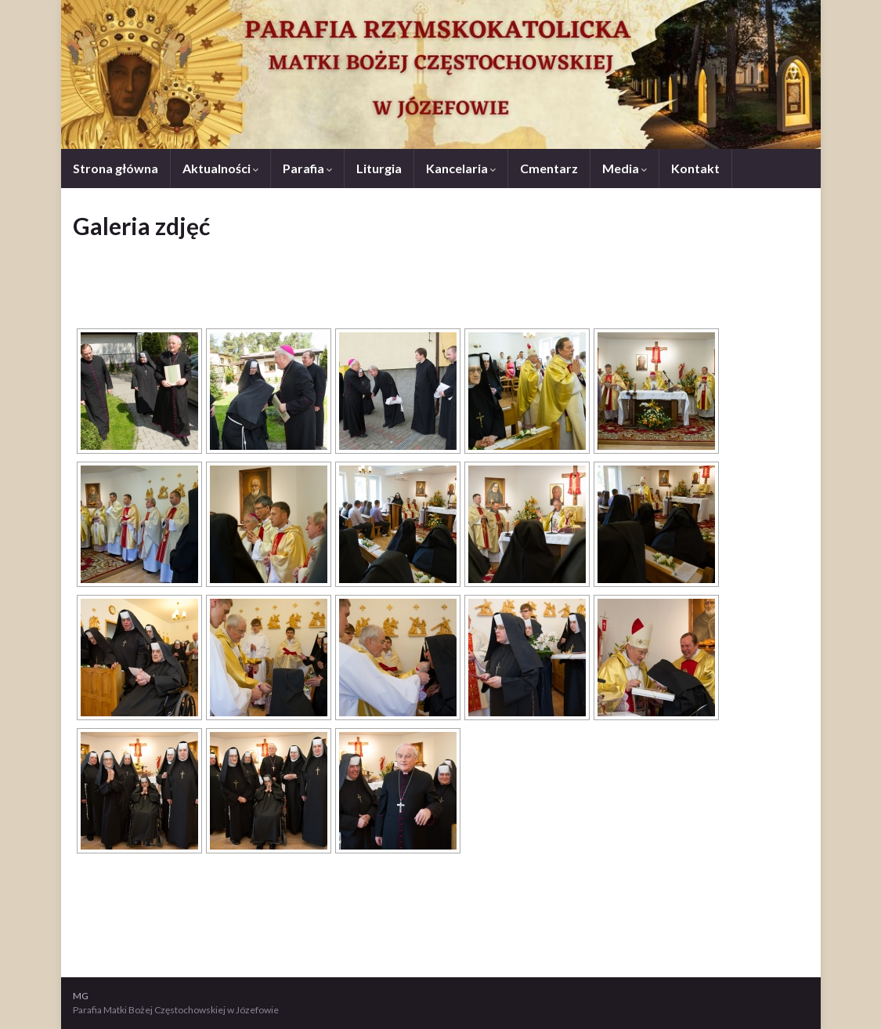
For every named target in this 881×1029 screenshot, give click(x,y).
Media (624, 168)
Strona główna (115, 168)
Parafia (307, 168)
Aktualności (220, 168)
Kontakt (695, 168)
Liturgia (379, 168)
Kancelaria (461, 168)
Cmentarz (549, 168)
